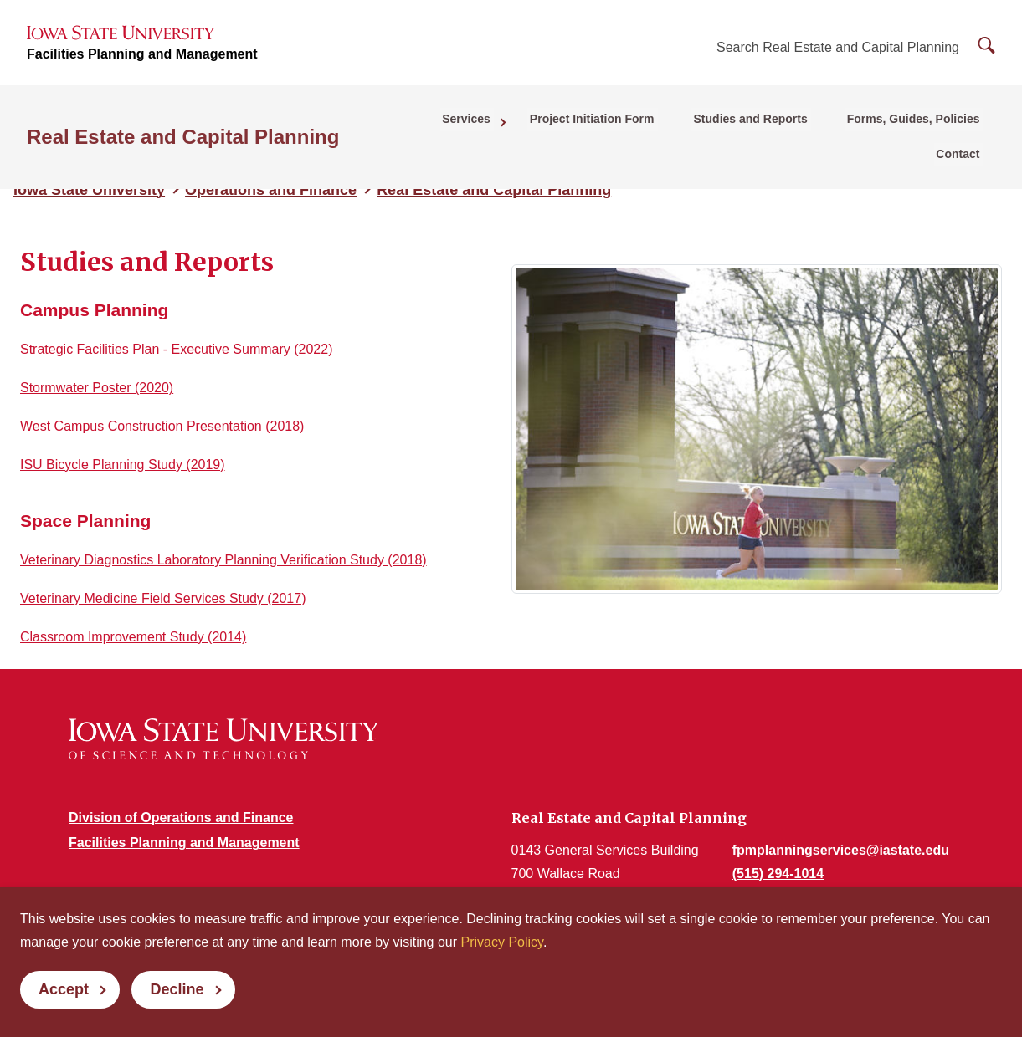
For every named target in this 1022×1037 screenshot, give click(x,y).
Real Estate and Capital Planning (183, 126)
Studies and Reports (683, 126)
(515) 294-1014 (778, 873)
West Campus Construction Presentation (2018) (162, 426)
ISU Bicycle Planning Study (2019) (122, 464)
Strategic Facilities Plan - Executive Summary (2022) (176, 349)
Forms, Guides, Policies (839, 126)
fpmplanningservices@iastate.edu (840, 850)
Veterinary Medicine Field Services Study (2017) (163, 598)
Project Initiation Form (530, 126)
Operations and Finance (271, 189)
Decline (176, 989)
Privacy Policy (502, 942)
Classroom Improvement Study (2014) (133, 637)
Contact (961, 126)
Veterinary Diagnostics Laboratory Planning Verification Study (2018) (223, 560)
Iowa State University (89, 189)
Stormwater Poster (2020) (96, 388)
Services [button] (411, 126)
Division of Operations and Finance (181, 817)
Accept (64, 989)
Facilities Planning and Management (142, 59)
